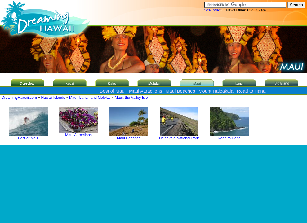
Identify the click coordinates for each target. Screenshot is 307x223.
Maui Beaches (180, 91)
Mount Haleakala (216, 91)
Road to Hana (251, 91)
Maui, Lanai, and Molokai (89, 97)
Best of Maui (113, 91)
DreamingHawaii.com (19, 97)
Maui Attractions (145, 91)
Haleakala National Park (179, 136)
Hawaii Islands (53, 97)
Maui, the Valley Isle (131, 97)
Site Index (212, 10)
